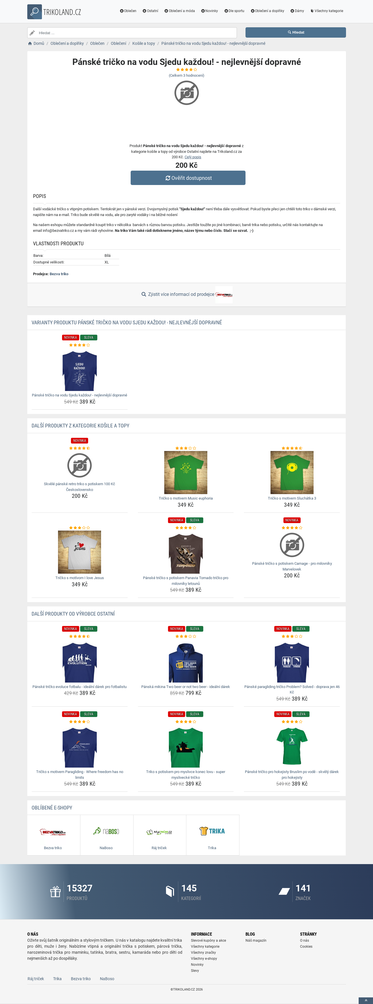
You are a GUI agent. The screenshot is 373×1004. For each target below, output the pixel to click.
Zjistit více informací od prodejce (186, 294)
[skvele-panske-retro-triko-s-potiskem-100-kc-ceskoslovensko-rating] (79, 448)
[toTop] (366, 1000)
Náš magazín (256, 941)
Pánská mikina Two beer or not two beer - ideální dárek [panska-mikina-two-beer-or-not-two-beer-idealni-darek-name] (185, 687)
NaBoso (107, 978)
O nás (304, 941)
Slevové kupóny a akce (208, 941)
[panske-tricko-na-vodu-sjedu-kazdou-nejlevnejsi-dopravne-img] (79, 369)
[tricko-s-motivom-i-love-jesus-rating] (79, 528)
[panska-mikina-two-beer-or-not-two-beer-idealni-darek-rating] (186, 636)
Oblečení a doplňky (267, 11)
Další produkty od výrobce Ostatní (73, 614)
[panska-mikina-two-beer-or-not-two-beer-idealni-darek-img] (186, 661)
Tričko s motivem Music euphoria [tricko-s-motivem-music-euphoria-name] (186, 498)
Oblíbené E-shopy (52, 808)
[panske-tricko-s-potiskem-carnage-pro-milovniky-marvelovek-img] (292, 545)
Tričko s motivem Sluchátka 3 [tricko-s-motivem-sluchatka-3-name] (292, 498)
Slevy (195, 971)
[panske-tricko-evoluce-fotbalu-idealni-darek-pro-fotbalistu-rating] (79, 636)
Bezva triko (59, 274)
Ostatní (150, 11)
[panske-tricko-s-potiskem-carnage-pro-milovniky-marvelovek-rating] (292, 528)
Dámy (297, 11)
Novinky (209, 11)
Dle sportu (234, 11)
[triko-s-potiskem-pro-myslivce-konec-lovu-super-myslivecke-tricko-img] (186, 746)
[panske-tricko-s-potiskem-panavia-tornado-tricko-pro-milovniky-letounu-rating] (186, 528)
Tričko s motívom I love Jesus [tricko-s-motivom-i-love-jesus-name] (79, 578)
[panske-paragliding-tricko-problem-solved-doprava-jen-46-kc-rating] (292, 636)
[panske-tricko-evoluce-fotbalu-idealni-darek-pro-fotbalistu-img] (79, 661)
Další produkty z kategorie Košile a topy (80, 426)
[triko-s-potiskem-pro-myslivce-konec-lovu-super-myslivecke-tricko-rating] (186, 722)
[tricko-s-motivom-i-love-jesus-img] (79, 552)
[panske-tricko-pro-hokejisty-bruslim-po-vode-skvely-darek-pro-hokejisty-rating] (292, 722)
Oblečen (127, 11)
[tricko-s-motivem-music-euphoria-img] (186, 472)
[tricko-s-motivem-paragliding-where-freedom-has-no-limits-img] (79, 746)
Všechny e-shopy (204, 959)
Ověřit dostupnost (188, 178)
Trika (57, 978)
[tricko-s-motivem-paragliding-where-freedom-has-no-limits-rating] (79, 722)
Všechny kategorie (326, 11)
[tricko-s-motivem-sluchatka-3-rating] (292, 448)
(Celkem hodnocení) (186, 75)
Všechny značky (203, 953)
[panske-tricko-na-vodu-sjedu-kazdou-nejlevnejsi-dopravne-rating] (79, 345)
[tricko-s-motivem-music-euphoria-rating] (186, 448)
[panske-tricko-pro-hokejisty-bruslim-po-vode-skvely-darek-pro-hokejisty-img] (292, 746)
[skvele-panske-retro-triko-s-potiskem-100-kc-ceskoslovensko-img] (79, 465)
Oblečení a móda (179, 11)
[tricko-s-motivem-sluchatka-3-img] (292, 472)
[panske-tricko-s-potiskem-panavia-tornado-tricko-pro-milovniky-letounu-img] (186, 552)
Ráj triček (36, 978)
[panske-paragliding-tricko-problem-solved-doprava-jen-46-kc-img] (292, 661)
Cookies (306, 947)
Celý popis (193, 157)
